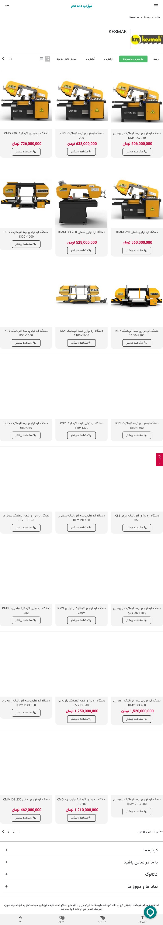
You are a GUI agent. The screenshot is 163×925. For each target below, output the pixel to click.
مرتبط (156, 59)
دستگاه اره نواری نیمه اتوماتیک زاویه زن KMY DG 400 (81, 703)
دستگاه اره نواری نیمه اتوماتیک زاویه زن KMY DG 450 (137, 703)
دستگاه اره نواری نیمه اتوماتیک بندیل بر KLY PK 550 (26, 518)
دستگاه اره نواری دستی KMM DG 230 (26, 799)
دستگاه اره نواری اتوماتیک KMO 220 (26, 133)
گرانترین (90, 59)
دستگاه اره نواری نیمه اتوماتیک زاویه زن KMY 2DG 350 (26, 703)
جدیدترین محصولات (133, 59)
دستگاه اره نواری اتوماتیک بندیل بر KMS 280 (26, 610)
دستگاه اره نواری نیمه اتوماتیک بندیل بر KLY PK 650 (81, 518)
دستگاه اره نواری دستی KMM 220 (137, 232)
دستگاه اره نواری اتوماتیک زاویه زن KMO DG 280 (81, 801)
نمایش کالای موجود (67, 59)
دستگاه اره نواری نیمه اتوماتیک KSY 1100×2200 (137, 333)
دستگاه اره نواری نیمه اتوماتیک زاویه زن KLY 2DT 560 (137, 610)
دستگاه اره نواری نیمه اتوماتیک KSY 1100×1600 (81, 333)
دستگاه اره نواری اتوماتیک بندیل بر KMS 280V (81, 610)
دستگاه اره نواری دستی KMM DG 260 (81, 232)
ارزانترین (108, 59)
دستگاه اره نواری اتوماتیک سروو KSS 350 (137, 518)
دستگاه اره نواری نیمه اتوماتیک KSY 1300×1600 (26, 234)
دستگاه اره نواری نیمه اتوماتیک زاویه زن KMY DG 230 (137, 135)
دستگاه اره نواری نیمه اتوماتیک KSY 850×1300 (137, 425)
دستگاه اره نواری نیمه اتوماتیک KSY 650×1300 (81, 425)
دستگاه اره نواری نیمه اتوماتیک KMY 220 (81, 135)
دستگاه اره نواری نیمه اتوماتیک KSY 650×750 (26, 425)
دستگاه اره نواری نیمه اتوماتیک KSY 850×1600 (26, 333)
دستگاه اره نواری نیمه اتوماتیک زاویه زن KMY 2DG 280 (137, 801)
